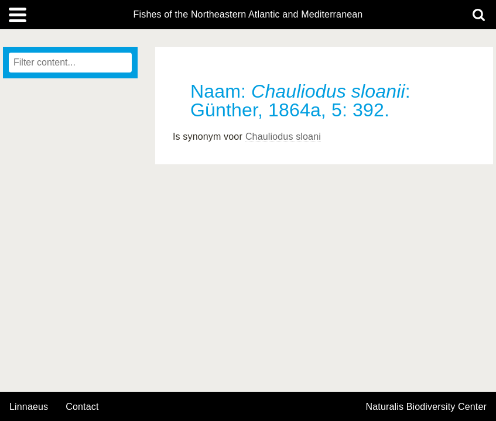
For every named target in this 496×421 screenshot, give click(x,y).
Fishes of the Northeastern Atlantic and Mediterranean (248, 14)
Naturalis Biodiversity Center (426, 407)
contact (82, 407)
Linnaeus (28, 407)
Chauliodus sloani (283, 137)
